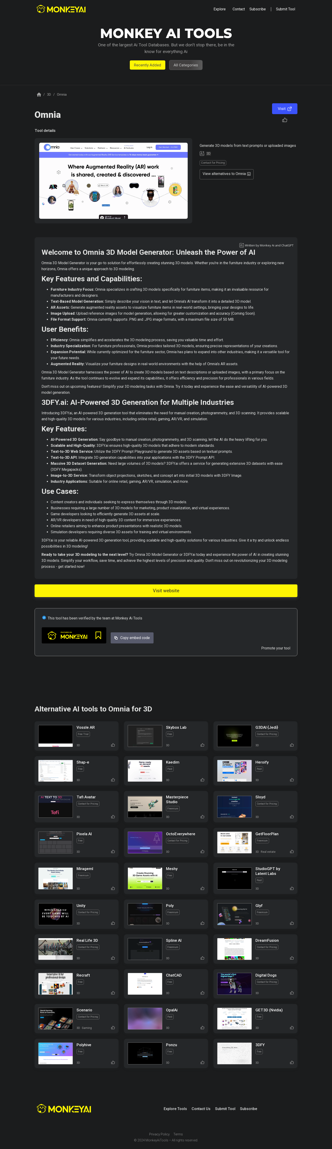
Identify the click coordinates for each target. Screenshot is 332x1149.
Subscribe (248, 1109)
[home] (62, 9)
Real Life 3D (87, 940)
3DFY (260, 1044)
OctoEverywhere (180, 834)
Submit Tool (225, 1109)
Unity (81, 905)
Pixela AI (84, 834)
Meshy (172, 868)
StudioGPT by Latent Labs (267, 871)
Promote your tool (275, 648)
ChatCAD (174, 975)
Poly (170, 905)
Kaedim (172, 762)
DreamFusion (267, 940)
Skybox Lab (176, 727)
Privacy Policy (159, 1134)
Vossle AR (86, 727)
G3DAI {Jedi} (266, 727)
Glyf (259, 905)
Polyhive (84, 1044)
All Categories (186, 65)
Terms (178, 1134)
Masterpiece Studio (177, 799)
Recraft (83, 975)
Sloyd (260, 797)
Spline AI (173, 940)
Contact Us (201, 1109)
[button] (219, 9)
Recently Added (147, 65)
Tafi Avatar (86, 797)
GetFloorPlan (267, 834)
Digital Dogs (266, 975)
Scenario (84, 1010)
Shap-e (83, 762)
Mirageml (85, 868)
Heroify (262, 762)
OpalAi (172, 1010)
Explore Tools (175, 1109)
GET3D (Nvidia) (269, 1010)
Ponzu (171, 1044)
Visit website (166, 590)
